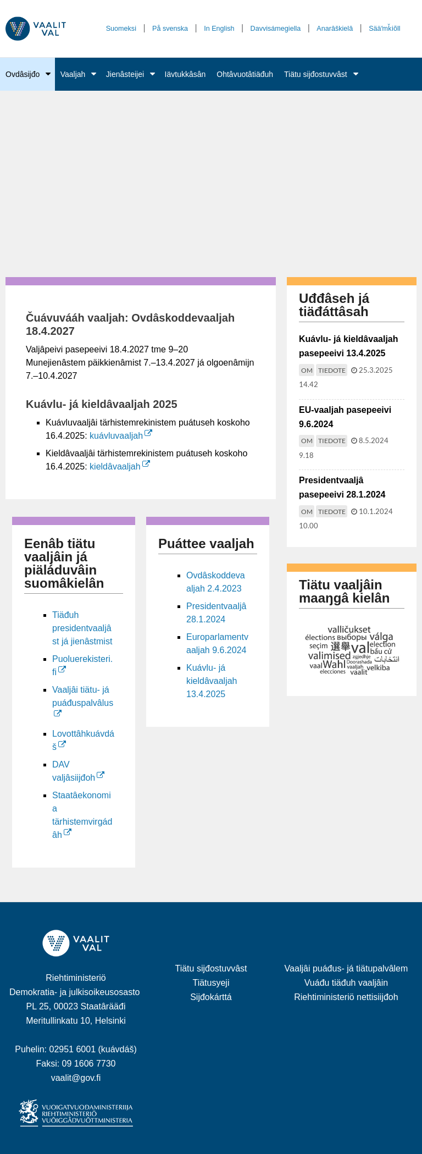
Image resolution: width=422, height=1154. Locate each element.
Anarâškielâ (334, 28)
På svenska (170, 28)
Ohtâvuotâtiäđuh (244, 74)
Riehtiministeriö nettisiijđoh (346, 997)
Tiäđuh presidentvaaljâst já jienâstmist (82, 628)
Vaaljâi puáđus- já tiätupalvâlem (346, 968)
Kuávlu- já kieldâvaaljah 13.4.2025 (211, 681)
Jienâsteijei (125, 74)
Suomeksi (121, 28)
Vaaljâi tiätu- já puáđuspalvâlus (82, 696)
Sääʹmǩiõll (384, 28)
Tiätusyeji (210, 982)
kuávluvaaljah (121, 435)
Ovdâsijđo (22, 74)
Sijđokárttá (211, 997)
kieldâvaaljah (120, 466)
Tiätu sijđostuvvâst (315, 74)
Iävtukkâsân (185, 74)
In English (219, 28)
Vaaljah (73, 74)
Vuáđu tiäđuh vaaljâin (346, 982)
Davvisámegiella (276, 28)
